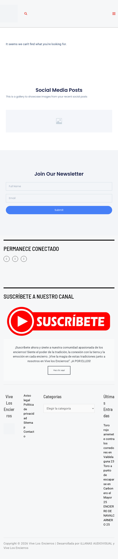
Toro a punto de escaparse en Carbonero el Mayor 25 (108, 484)
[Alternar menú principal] (114, 14)
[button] (26, 14)
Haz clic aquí (59, 370)
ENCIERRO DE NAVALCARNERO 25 (108, 515)
